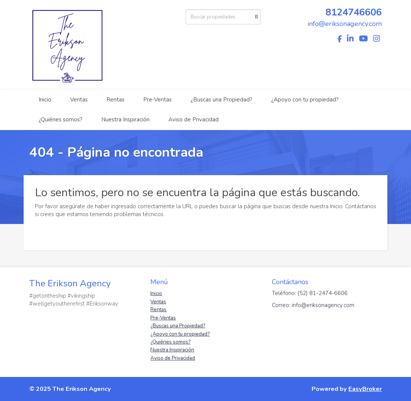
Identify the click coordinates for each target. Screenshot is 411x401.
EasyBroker (365, 388)
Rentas (115, 99)
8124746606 (354, 12)
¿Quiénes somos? (60, 119)
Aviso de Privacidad (193, 119)
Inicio (45, 99)
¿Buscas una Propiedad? (221, 99)
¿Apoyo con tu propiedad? (305, 99)
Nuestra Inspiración (125, 119)
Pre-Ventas (157, 99)
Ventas (79, 99)
